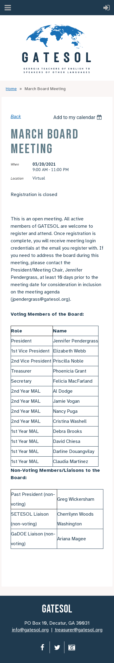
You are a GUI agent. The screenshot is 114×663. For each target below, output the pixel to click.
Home (11, 88)
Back (16, 117)
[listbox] (78, 117)
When (15, 164)
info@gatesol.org (30, 630)
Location (17, 178)
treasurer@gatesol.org (78, 630)
